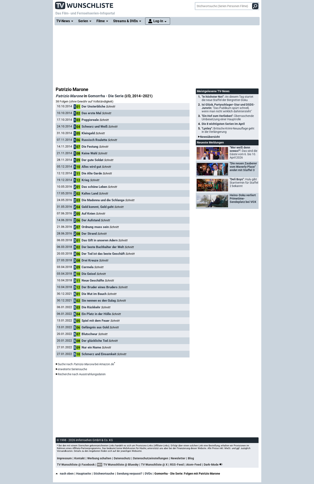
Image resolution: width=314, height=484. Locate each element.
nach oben (65, 473)
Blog (191, 458)
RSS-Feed (177, 464)
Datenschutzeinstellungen (150, 458)
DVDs (148, 473)
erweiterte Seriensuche (72, 369)
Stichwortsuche (104, 473)
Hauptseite (83, 473)
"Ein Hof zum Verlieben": (228, 117)
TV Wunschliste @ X (154, 464)
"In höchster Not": (227, 98)
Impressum (64, 458)
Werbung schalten (99, 458)
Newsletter (178, 458)
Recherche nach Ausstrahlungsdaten (82, 374)
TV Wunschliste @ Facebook (76, 464)
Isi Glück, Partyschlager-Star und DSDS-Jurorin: (228, 108)
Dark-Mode (214, 464)
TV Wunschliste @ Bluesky (120, 464)
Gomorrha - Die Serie (106, 96)
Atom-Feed (193, 464)
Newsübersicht (210, 136)
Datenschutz (122, 458)
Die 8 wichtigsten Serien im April (223, 123)
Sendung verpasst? (129, 473)
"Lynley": (228, 130)
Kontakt (79, 458)
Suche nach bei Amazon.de (86, 364)
